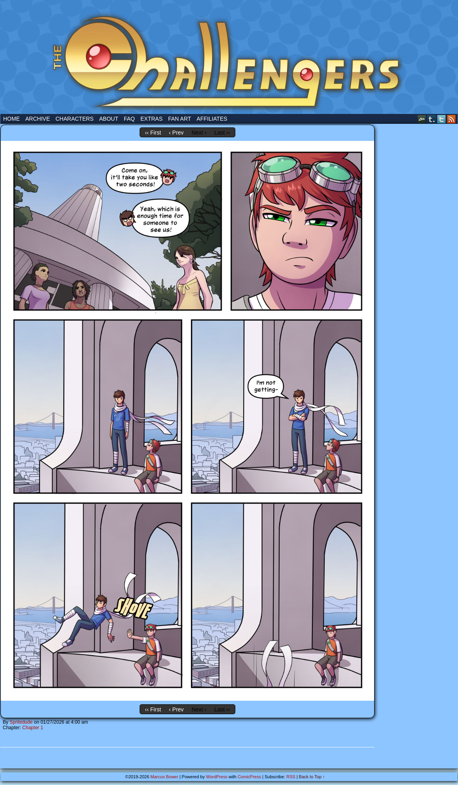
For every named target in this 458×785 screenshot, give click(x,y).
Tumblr (432, 119)
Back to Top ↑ (312, 776)
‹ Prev (176, 132)
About (108, 119)
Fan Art (179, 119)
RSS (451, 119)
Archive (37, 119)
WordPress (216, 776)
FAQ (129, 119)
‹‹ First (153, 132)
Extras (151, 119)
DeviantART (422, 119)
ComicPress (249, 776)
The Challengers (229, 59)
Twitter (442, 119)
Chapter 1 (32, 727)
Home (11, 119)
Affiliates (212, 119)
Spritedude (20, 722)
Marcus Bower (164, 776)
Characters (74, 119)
